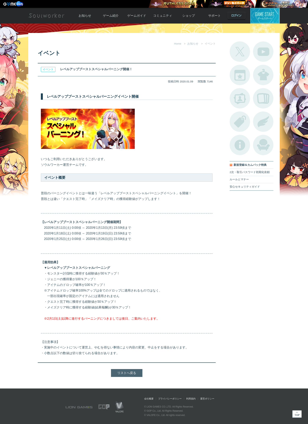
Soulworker (46, 16)
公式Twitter (240, 51)
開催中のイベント (240, 75)
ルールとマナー (239, 179)
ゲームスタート (265, 16)
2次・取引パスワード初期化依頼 (250, 172)
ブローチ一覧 (263, 121)
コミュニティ (162, 15)
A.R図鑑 (263, 98)
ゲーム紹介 (111, 15)
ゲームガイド (136, 15)
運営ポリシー (207, 398)
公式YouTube (263, 51)
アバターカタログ (263, 75)
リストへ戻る (126, 373)
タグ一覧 (240, 121)
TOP (297, 414)
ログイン (236, 16)
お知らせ (85, 15)
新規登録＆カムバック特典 (250, 164)
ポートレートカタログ (240, 98)
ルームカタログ (263, 145)
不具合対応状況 (240, 145)
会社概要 (149, 398)
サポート (214, 15)
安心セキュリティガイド (245, 186)
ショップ (188, 15)
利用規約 (191, 398)
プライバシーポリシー (170, 398)
